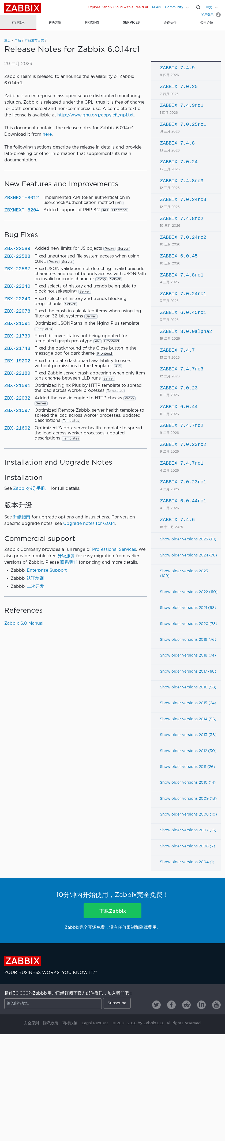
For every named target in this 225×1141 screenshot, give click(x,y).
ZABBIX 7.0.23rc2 (183, 444)
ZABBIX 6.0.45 (178, 256)
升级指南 (21, 517)
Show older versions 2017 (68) (188, 671)
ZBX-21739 (17, 336)
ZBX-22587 (17, 269)
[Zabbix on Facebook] (171, 1004)
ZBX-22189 (17, 373)
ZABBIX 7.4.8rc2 (181, 218)
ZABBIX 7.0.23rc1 (183, 482)
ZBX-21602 (17, 428)
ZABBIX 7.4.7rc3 (181, 369)
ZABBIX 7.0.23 (178, 388)
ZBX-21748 (17, 348)
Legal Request (95, 1023)
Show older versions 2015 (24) (188, 703)
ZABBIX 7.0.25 (178, 87)
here (47, 134)
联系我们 (68, 562)
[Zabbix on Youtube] (216, 1004)
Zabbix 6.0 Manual (23, 623)
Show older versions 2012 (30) (188, 751)
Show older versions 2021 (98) (188, 607)
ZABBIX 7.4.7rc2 (181, 425)
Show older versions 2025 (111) (188, 539)
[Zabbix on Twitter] (156, 1004)
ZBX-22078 (17, 311)
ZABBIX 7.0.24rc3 (183, 199)
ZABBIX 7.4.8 (177, 143)
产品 (17, 40)
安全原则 (31, 1023)
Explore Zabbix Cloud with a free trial (118, 7)
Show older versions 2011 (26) (187, 766)
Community (174, 7)
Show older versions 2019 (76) (188, 639)
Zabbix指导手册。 (31, 489)
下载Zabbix (112, 910)
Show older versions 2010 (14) (188, 782)
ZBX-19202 (17, 361)
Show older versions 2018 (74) (188, 655)
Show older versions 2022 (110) (189, 592)
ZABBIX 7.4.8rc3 (181, 181)
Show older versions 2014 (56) (188, 719)
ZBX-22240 (17, 286)
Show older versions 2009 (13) (188, 798)
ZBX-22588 (17, 256)
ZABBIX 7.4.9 (177, 68)
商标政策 (69, 1023)
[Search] (198, 7)
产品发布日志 (34, 40)
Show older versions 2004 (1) (187, 862)
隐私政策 (50, 1023)
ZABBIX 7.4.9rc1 (181, 105)
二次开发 (35, 587)
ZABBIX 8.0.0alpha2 (186, 331)
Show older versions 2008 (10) (188, 814)
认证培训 (35, 579)
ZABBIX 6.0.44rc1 (183, 501)
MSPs (156, 7)
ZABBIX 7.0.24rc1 (183, 294)
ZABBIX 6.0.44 (178, 407)
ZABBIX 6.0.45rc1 (183, 312)
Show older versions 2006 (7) (187, 846)
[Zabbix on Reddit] (186, 1004)
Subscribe (117, 1003)
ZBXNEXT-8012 (21, 198)
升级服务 (66, 556)
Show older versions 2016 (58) (188, 687)
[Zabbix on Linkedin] (201, 1004)
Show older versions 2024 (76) (188, 555)
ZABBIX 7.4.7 (177, 350)
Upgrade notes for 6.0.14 (89, 524)
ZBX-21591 (17, 323)
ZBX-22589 (17, 248)
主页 (7, 40)
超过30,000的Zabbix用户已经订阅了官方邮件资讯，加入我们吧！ (68, 993)
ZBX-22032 (17, 398)
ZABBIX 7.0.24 (178, 162)
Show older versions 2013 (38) (188, 735)
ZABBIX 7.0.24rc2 (183, 237)
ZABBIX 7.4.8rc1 (181, 275)
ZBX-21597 (17, 410)
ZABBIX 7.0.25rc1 (183, 124)
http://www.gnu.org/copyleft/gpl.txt (95, 115)
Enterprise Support (47, 570)
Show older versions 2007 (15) (188, 830)
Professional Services (114, 550)
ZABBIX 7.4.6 (177, 520)
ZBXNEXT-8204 (21, 210)
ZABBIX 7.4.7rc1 (181, 463)
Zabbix (22, 8)
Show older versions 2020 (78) (188, 624)
